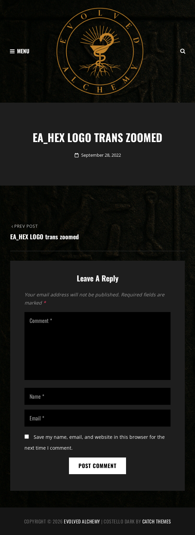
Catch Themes (156, 521)
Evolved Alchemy (82, 521)
